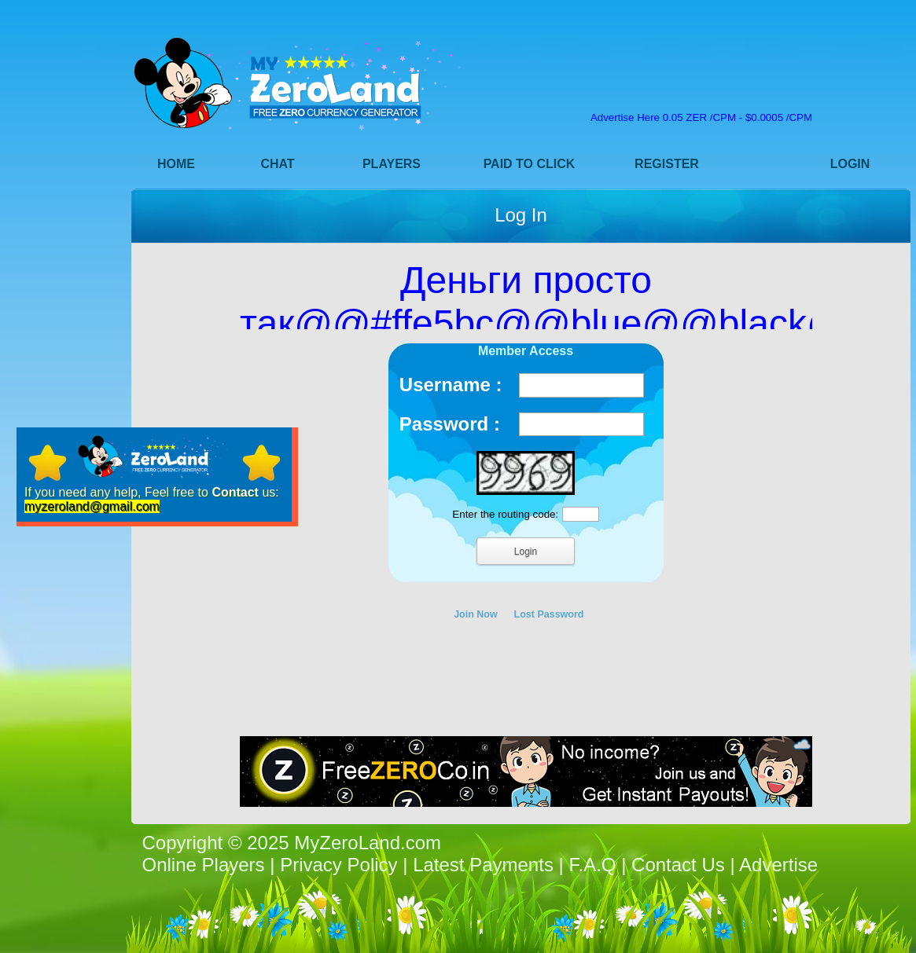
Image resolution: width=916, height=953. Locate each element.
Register (667, 163)
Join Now (476, 614)
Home (176, 163)
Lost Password (549, 614)
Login (850, 163)
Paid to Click (530, 163)
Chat (277, 163)
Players (391, 163)
